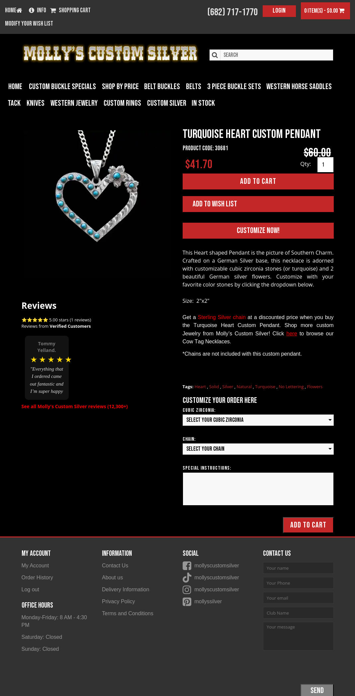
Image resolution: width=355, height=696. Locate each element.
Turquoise (265, 386)
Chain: (189, 438)
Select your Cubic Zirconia (214, 419)
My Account (35, 565)
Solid (214, 386)
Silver (228, 386)
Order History (37, 577)
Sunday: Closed (40, 648)
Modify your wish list (29, 23)
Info (37, 10)
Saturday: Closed (42, 636)
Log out (30, 589)
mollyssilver (208, 601)
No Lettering (292, 386)
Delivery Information (125, 589)
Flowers (315, 386)
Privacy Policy (118, 601)
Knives (17, 102)
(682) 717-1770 (232, 12)
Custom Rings (103, 102)
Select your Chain (205, 448)
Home (15, 86)
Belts (190, 86)
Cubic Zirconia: (199, 410)
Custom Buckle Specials (61, 86)
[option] (47, 367)
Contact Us (115, 565)
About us (112, 577)
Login (279, 11)
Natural (245, 386)
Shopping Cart (70, 10)
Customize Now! (258, 230)
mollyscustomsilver (217, 565)
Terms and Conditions (127, 613)
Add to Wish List (215, 203)
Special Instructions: (207, 467)
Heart (201, 386)
